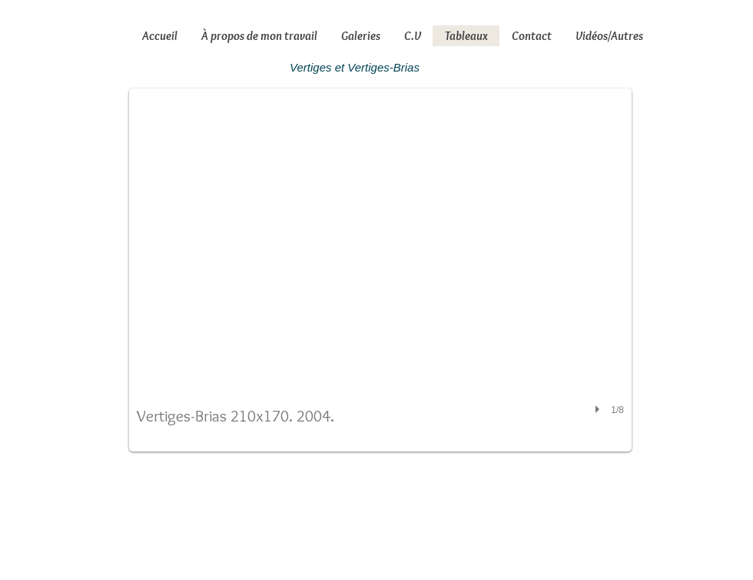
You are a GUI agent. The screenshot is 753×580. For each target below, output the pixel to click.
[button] (380, 270)
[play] (599, 409)
